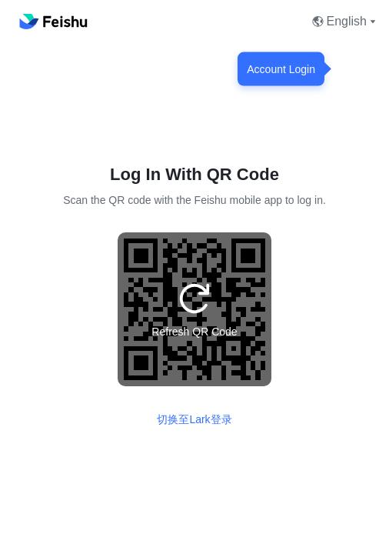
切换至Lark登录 (194, 419)
